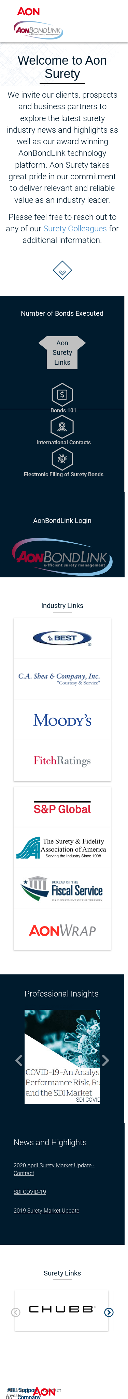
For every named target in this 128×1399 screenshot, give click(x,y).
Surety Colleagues (75, 228)
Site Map (15, 1390)
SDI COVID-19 (30, 1192)
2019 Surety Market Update (46, 1210)
